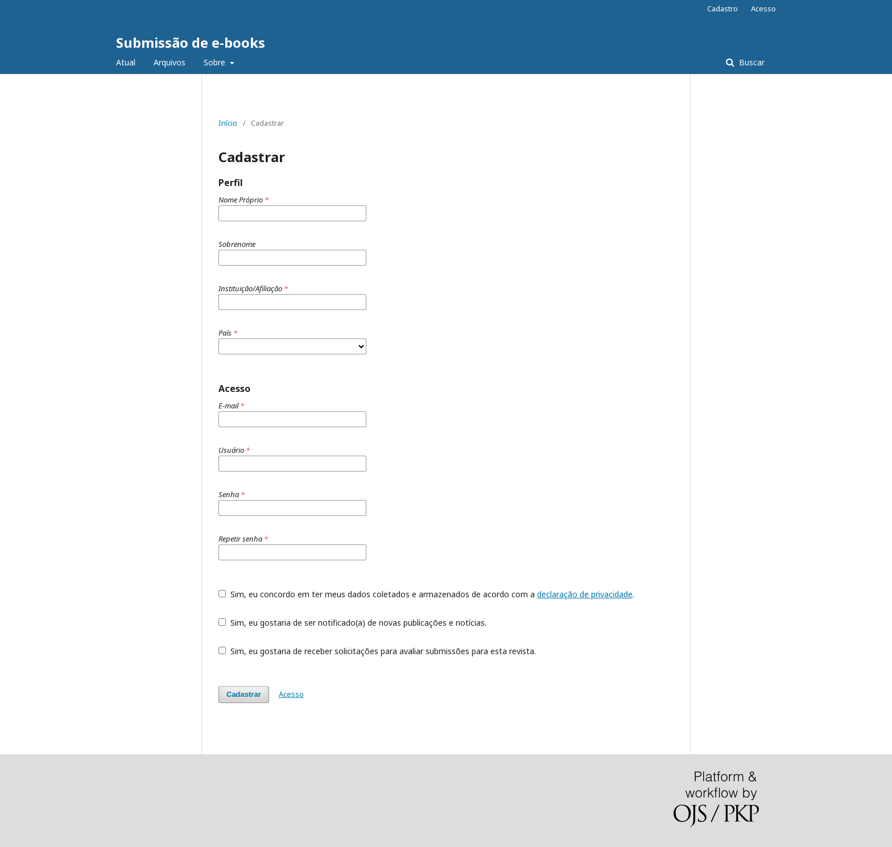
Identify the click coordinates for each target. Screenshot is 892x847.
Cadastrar (243, 694)
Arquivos (169, 62)
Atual (125, 62)
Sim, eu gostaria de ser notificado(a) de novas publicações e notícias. (352, 622)
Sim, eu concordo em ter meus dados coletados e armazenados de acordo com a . (426, 594)
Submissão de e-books (190, 42)
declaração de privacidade (585, 594)
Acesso (763, 8)
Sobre (216, 62)
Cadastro (722, 8)
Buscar (751, 62)
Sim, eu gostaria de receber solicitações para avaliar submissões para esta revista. (377, 651)
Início (227, 123)
